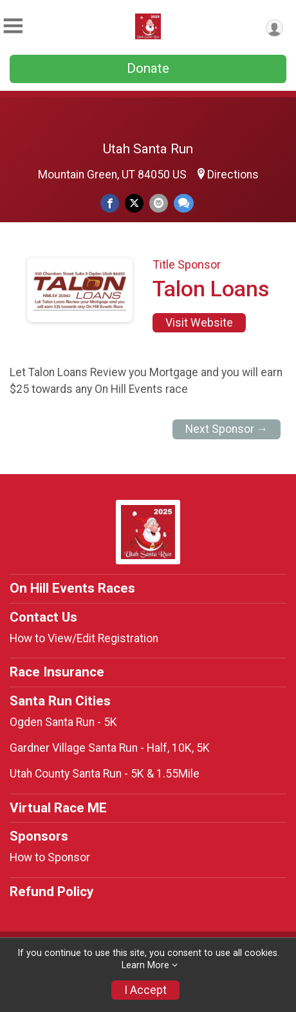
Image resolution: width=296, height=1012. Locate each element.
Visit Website (199, 322)
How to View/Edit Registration (84, 638)
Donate (148, 68)
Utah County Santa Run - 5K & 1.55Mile (104, 773)
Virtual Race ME (58, 808)
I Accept (145, 990)
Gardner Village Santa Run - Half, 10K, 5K (110, 747)
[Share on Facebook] (109, 203)
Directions (233, 174)
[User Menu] (274, 28)
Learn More (145, 965)
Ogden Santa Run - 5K (63, 722)
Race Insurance (57, 672)
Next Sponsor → (226, 429)
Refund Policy (51, 891)
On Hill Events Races (72, 588)
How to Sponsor (50, 857)
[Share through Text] (184, 203)
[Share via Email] (158, 203)
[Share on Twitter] (134, 203)
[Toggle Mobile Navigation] (13, 26)
